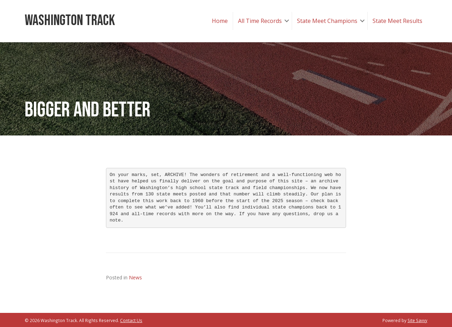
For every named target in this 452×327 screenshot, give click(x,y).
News (135, 277)
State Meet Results (397, 21)
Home (220, 21)
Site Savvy (417, 320)
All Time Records (260, 21)
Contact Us (131, 320)
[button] (287, 21)
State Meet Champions (327, 21)
